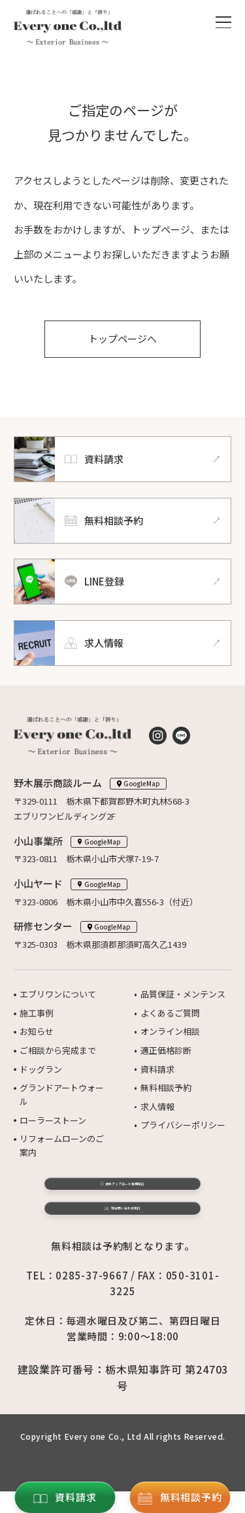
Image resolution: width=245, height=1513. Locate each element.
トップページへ (122, 339)
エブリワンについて (58, 994)
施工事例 (37, 1013)
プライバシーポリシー (182, 1125)
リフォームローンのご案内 (62, 1145)
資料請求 (157, 1069)
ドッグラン (41, 1069)
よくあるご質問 (170, 1013)
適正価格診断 (165, 1050)
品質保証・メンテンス (182, 994)
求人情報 (157, 1106)
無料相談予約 (165, 1087)
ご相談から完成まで (58, 1050)
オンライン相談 (170, 1031)
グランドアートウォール (62, 1094)
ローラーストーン (53, 1120)
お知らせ (37, 1031)
